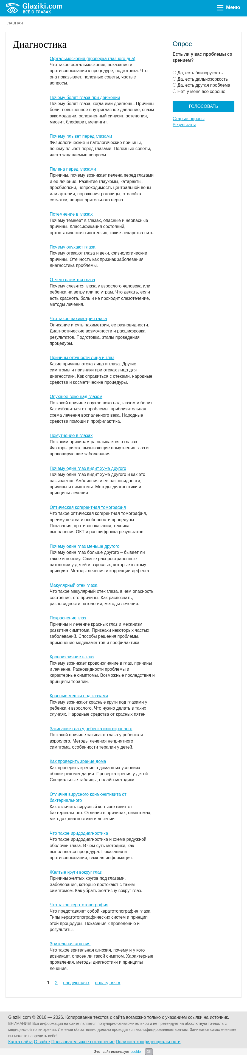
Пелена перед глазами (73, 169)
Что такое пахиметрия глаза (78, 318)
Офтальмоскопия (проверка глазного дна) (92, 58)
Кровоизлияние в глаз (72, 657)
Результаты (184, 124)
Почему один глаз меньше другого (84, 546)
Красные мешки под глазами (79, 695)
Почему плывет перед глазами (81, 136)
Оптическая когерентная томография (88, 507)
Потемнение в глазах (71, 214)
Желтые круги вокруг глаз (76, 872)
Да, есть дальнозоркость (202, 79)
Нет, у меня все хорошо (201, 91)
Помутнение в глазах (71, 435)
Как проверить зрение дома (78, 761)
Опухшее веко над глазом (76, 396)
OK (149, 1052)
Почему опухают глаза (72, 247)
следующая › (76, 982)
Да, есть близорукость (200, 72)
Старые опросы (188, 118)
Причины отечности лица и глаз (82, 357)
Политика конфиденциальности (148, 1041)
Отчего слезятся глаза (72, 279)
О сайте (42, 1041)
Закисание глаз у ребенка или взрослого (91, 728)
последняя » (107, 982)
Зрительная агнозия (70, 943)
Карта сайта (20, 1041)
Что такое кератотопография (79, 904)
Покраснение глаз (68, 618)
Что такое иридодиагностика (79, 833)
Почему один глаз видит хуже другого (88, 468)
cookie (135, 1052)
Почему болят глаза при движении (85, 97)
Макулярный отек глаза (73, 585)
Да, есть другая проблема (203, 85)
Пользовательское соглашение (82, 1041)
